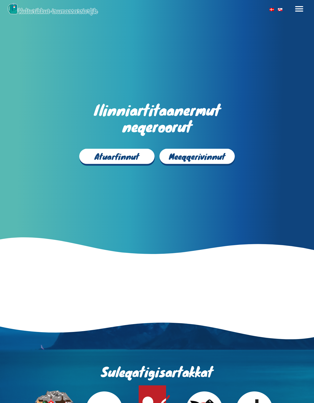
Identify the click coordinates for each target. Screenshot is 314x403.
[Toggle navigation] (299, 9)
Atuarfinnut (117, 156)
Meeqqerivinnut (197, 156)
